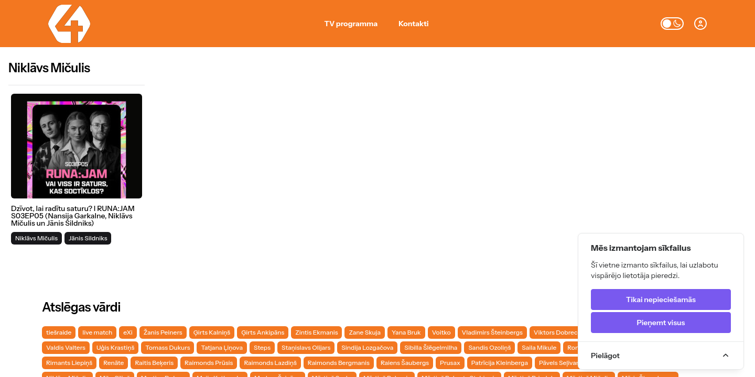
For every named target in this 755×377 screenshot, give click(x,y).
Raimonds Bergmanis (339, 363)
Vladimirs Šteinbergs (492, 332)
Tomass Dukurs (167, 347)
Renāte (113, 363)
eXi (127, 332)
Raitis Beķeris (154, 363)
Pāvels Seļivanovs (564, 363)
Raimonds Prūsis (209, 363)
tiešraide (58, 332)
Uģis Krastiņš (115, 347)
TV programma (351, 23)
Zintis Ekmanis (316, 332)
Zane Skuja (365, 332)
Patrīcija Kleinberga (499, 363)
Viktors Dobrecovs (561, 332)
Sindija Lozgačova (367, 347)
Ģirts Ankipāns (262, 332)
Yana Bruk (406, 332)
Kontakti (413, 23)
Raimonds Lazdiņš (270, 363)
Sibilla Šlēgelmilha (430, 347)
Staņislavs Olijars (306, 347)
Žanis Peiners (163, 332)
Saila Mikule (539, 347)
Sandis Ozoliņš (489, 347)
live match (97, 332)
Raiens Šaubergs (405, 363)
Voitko (441, 332)
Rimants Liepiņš (69, 363)
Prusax (450, 363)
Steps (262, 347)
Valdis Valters (65, 347)
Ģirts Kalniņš (212, 332)
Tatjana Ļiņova (222, 347)
